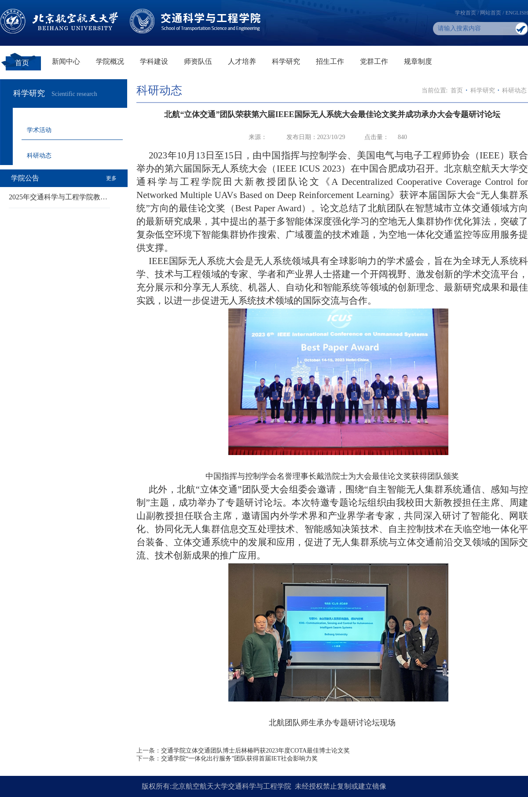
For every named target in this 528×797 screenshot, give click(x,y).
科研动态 (39, 155)
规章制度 (418, 61)
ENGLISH (517, 13)
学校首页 (465, 13)
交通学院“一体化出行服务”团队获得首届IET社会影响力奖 (239, 758)
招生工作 (330, 61)
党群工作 (374, 61)
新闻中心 (66, 61)
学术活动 (39, 130)
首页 (22, 62)
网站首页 (490, 13)
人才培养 (242, 61)
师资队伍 (198, 61)
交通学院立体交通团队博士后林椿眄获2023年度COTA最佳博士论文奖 (255, 750)
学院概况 (110, 61)
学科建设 (154, 61)
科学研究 (286, 61)
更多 (111, 178)
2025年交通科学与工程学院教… (58, 197)
